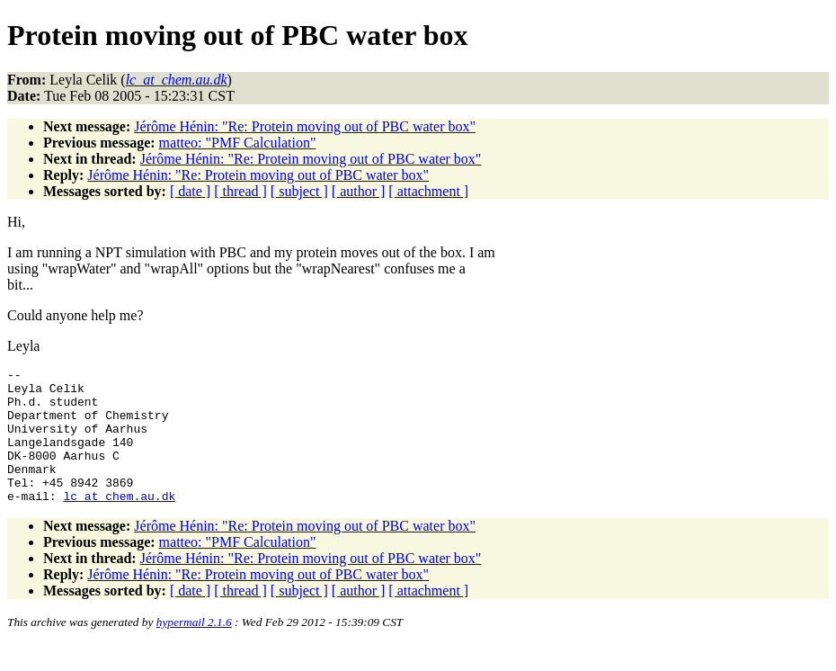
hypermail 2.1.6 (194, 649)
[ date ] (190, 191)
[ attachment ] (428, 191)
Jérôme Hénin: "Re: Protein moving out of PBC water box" (305, 126)
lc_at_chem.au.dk (119, 522)
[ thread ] (240, 191)
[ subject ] (299, 191)
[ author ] (359, 191)
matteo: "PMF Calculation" (237, 142)
